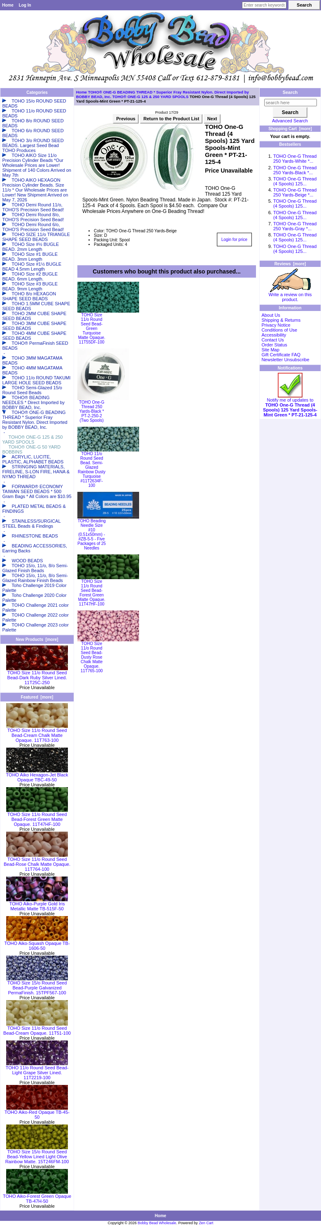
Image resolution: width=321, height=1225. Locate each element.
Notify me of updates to (290, 405)
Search (290, 92)
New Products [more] (37, 639)
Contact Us (272, 339)
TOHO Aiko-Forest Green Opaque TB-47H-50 (37, 1197)
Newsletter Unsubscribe (285, 359)
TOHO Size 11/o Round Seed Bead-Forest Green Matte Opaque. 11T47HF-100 (37, 817)
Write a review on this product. (290, 295)
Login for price (234, 239)
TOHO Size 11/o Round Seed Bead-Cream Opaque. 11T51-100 (37, 1029)
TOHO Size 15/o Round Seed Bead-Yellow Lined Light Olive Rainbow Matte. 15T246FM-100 (37, 1154)
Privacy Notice (275, 325)
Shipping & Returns (280, 320)
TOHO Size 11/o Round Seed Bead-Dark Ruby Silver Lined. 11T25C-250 (37, 675)
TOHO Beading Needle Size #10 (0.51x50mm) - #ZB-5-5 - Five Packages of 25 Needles (91, 534)
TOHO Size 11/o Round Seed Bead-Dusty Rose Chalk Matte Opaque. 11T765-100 (92, 657)
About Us (270, 315)
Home (8, 5)
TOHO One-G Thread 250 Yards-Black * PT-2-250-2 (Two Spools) (92, 411)
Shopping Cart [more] (290, 128)
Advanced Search (290, 120)
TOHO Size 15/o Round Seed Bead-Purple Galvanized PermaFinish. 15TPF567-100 (37, 985)
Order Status (274, 344)
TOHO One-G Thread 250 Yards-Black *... (294, 170)
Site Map (270, 349)
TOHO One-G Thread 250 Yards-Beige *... (294, 192)
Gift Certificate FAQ (280, 354)
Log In (25, 5)
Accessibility (273, 334)
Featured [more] (37, 697)
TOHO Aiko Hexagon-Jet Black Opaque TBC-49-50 (37, 775)
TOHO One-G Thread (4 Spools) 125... (294, 181)
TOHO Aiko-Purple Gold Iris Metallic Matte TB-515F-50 (37, 904)
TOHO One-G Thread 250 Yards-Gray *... (294, 226)
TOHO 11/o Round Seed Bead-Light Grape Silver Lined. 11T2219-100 (37, 1070)
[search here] (290, 102)
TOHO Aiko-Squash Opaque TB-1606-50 (37, 944)
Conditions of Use (279, 329)
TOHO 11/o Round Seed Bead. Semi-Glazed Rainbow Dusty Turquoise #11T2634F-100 (91, 469)
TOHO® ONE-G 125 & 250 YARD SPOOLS (150, 96)
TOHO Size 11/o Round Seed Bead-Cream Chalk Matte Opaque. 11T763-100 (37, 733)
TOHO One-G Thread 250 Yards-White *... (294, 159)
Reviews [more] (290, 264)
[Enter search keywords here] (264, 5)
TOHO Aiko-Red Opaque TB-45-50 (37, 1113)
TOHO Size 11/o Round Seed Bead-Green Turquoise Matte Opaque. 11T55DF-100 (91, 328)
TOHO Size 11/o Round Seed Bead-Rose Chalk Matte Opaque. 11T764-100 (37, 862)
